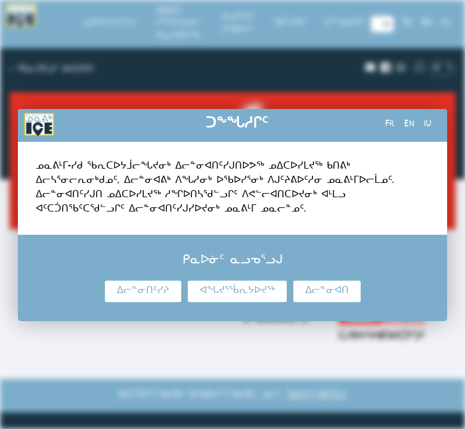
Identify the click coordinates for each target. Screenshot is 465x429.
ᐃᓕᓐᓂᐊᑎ (327, 291)
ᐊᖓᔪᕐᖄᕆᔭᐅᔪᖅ (237, 291)
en (409, 125)
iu (428, 125)
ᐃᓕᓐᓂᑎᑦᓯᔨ (143, 291)
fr (390, 125)
